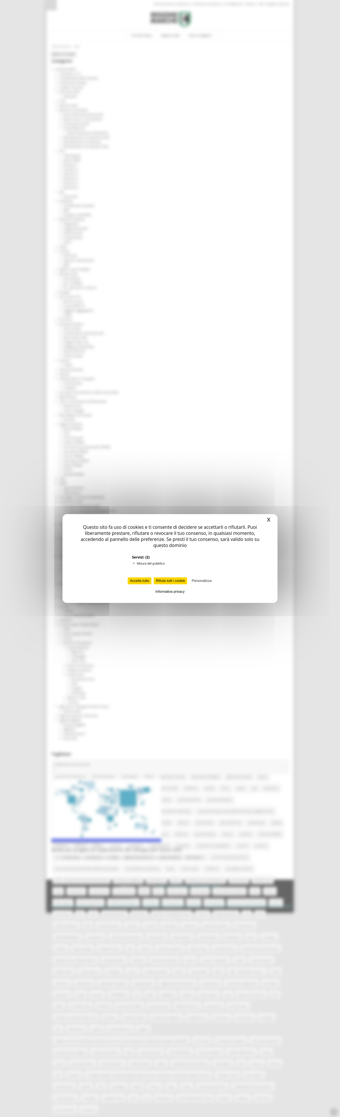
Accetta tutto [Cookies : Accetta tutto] (139, 581)
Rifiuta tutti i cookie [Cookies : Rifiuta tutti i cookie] (170, 581)
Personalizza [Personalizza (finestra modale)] (202, 581)
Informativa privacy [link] (170, 591)
